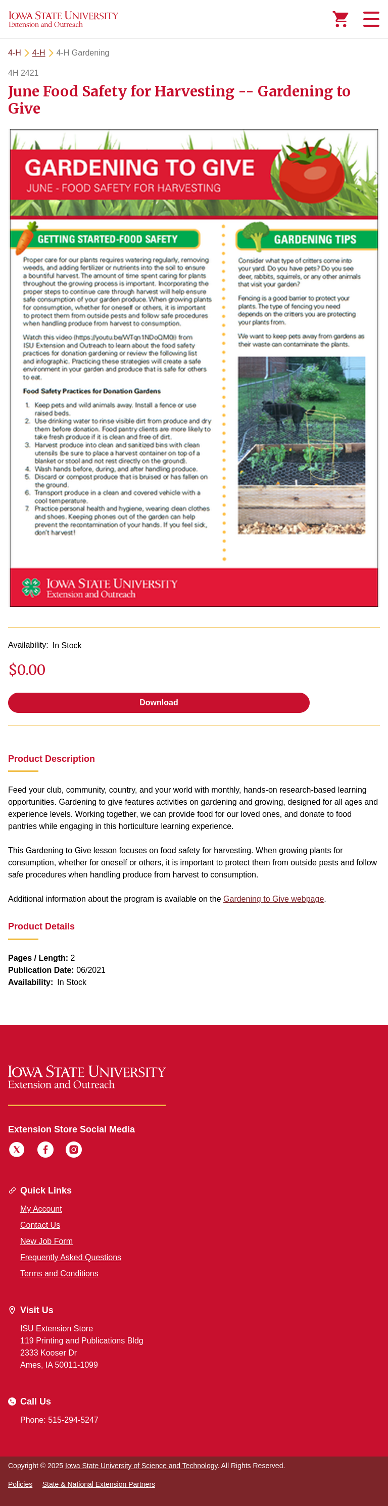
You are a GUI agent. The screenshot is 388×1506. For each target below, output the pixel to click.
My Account (41, 1209)
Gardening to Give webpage (273, 899)
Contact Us (40, 1225)
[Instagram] (74, 1151)
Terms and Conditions (59, 1273)
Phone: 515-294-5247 (59, 1420)
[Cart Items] (340, 19)
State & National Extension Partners (98, 1484)
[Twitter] (16, 1151)
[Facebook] (45, 1151)
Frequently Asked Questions (70, 1257)
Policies (20, 1484)
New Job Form (46, 1241)
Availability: (28, 645)
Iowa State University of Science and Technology (141, 1466)
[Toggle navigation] (370, 19)
